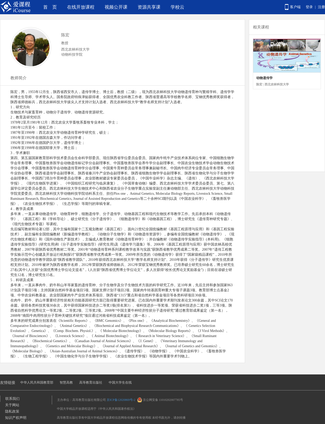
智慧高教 (66, 382)
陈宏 (65, 35)
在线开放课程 (80, 7)
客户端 (295, 7)
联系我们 (12, 399)
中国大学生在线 (120, 382)
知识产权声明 (15, 418)
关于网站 (12, 405)
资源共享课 (149, 7)
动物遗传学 (264, 78)
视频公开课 (116, 7)
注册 (321, 7)
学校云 (177, 7)
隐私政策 (12, 411)
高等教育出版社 (90, 382)
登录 (309, 7)
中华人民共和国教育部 (36, 382)
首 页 (50, 7)
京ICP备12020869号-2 (121, 400)
